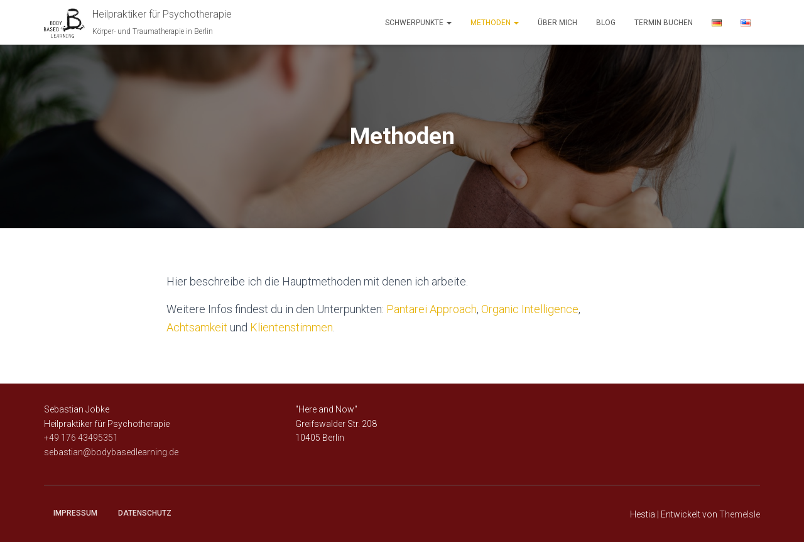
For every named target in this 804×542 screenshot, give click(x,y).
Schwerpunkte (418, 22)
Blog (606, 22)
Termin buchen (663, 22)
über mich (557, 22)
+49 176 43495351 (81, 438)
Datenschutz (144, 513)
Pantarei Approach (431, 309)
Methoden (494, 22)
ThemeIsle (739, 514)
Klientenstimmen (291, 327)
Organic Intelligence (530, 309)
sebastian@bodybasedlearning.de (111, 452)
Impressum (75, 513)
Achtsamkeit (196, 327)
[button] (448, 22)
